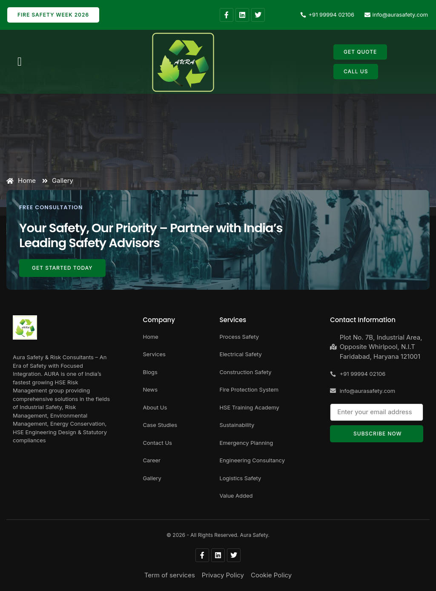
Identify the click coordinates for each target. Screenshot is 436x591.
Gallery (57, 180)
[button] (19, 62)
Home (21, 180)
